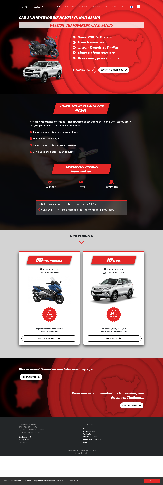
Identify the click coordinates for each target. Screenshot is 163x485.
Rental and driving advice (92, 439)
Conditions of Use (25, 437)
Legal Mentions (25, 442)
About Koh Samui (90, 436)
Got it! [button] (151, 481)
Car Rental (83, 7)
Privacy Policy (24, 440)
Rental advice (110, 7)
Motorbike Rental (90, 431)
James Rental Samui (32, 6)
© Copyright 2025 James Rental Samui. (82, 450)
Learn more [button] (73, 481)
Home (58, 7)
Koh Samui (95, 7)
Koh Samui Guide (31, 377)
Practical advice (131, 405)
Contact (124, 7)
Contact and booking (114, 70)
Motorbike (69, 7)
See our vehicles (85, 70)
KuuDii (85, 453)
